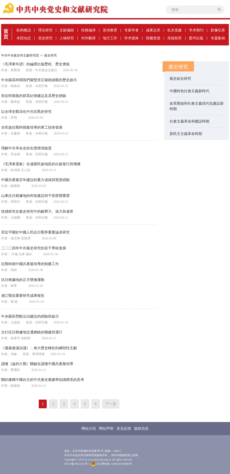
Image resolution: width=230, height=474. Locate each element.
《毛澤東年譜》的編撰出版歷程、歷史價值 (35, 64)
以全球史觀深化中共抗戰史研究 (26, 111)
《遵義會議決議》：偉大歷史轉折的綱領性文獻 (39, 348)
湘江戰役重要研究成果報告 (22, 295)
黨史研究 (50, 55)
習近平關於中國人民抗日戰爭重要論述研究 (35, 232)
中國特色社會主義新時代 (189, 91)
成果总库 (153, 30)
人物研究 (67, 38)
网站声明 (106, 428)
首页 (5, 34)
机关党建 (174, 30)
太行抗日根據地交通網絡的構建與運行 (31, 332)
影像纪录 (218, 30)
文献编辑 (67, 30)
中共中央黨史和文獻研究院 (20, 55)
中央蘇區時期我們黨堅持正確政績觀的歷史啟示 (39, 80)
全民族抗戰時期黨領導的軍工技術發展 (31, 127)
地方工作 (110, 38)
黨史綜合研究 (180, 78)
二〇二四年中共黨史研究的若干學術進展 (33, 248)
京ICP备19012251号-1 (77, 463)
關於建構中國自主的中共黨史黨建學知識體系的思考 (42, 380)
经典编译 (88, 30)
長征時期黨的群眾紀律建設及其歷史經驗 (33, 96)
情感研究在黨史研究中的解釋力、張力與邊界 (37, 211)
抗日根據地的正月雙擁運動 (22, 280)
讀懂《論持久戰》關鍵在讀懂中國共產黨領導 (37, 364)
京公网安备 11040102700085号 (111, 463)
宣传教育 (110, 30)
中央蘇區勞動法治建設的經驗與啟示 (30, 316)
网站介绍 (88, 428)
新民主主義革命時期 (186, 134)
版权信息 (141, 428)
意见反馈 (124, 428)
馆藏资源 (153, 38)
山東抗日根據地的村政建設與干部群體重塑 (35, 196)
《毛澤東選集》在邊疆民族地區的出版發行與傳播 (40, 164)
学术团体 (131, 38)
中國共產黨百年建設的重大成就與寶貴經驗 (35, 180)
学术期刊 (196, 30)
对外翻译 (88, 38)
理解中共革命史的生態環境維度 (26, 148)
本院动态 (23, 38)
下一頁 (110, 404)
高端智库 (174, 38)
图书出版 (196, 38)
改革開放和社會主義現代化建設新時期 (197, 106)
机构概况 (23, 30)
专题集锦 (218, 38)
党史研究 (45, 38)
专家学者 (131, 30)
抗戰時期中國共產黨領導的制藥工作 (30, 264)
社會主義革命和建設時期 (189, 121)
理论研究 (45, 30)
